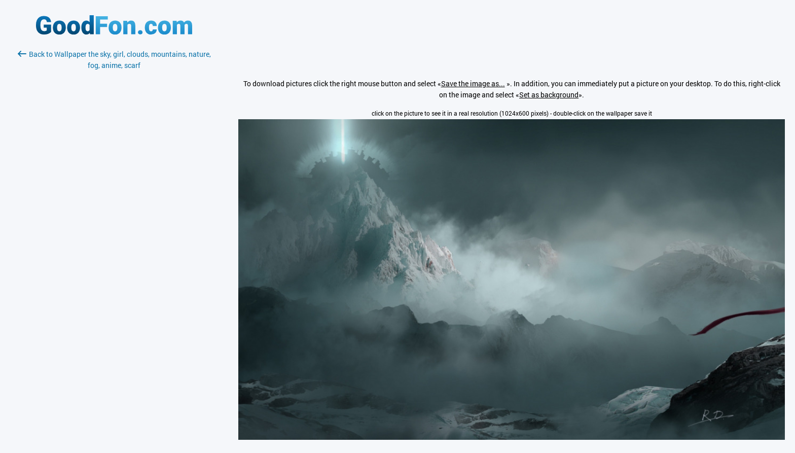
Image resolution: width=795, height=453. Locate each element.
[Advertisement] (114, 191)
